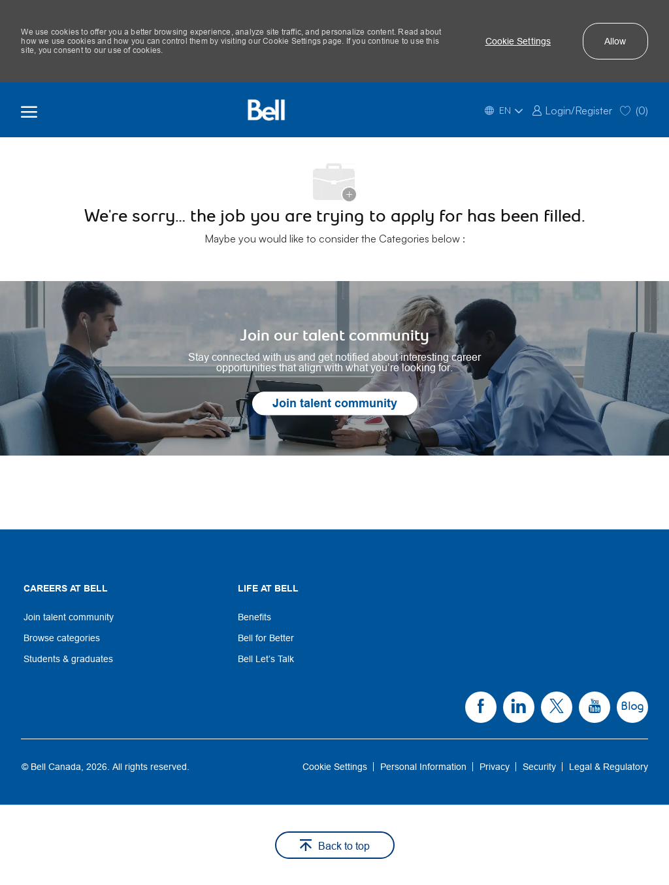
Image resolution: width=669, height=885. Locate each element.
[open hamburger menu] (29, 110)
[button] (518, 41)
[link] (572, 109)
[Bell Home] (265, 109)
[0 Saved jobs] (634, 109)
